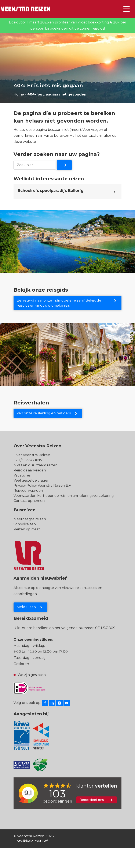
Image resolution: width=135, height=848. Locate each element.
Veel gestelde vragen (32, 480)
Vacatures (22, 475)
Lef (45, 841)
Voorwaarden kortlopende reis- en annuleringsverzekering (64, 496)
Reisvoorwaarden (28, 491)
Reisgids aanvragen (30, 470)
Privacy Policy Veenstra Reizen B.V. (43, 485)
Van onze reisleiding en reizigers (44, 413)
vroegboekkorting (93, 22)
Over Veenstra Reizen (32, 455)
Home (19, 94)
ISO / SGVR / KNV (28, 460)
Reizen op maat (27, 529)
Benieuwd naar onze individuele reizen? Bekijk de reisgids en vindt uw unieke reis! (59, 302)
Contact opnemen (29, 501)
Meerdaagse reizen (30, 519)
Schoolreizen (25, 524)
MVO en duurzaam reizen (36, 465)
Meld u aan (26, 607)
